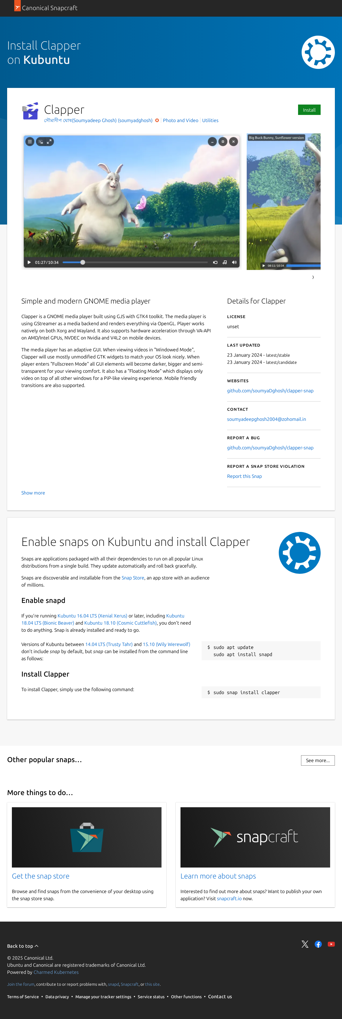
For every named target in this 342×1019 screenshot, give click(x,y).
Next (313, 277)
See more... (318, 760)
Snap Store (133, 577)
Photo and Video (180, 120)
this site (152, 984)
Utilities (210, 120)
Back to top (23, 946)
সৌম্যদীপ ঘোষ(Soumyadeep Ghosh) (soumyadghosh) (99, 120)
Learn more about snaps (218, 876)
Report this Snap (244, 476)
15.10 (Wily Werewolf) (166, 644)
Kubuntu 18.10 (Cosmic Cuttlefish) (120, 622)
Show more (33, 492)
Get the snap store (40, 876)
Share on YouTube (331, 944)
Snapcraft (130, 984)
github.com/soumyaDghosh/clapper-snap (270, 390)
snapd (113, 984)
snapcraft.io (229, 898)
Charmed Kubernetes (56, 972)
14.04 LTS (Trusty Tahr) (109, 644)
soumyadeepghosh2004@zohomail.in (266, 419)
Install (309, 110)
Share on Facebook (318, 944)
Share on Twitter (305, 944)
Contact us (220, 996)
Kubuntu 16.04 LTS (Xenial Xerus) (92, 615)
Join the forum (20, 984)
